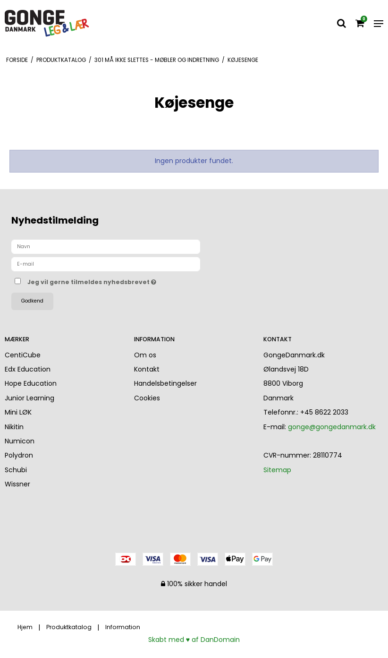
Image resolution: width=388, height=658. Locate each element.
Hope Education (31, 383)
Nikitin (14, 427)
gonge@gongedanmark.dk (332, 427)
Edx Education (28, 369)
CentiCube (23, 355)
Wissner (17, 484)
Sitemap (277, 470)
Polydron (19, 455)
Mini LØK (18, 412)
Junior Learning (29, 398)
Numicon (19, 441)
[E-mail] (105, 263)
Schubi (16, 470)
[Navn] (105, 246)
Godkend (32, 300)
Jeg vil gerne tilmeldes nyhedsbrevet (115, 280)
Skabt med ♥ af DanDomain (194, 639)
